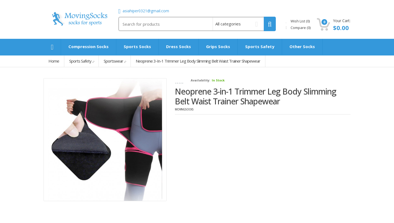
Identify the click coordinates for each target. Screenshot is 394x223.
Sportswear (113, 61)
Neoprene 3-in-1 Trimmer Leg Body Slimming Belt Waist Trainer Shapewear (198, 61)
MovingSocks (184, 109)
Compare (298, 27)
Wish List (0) (298, 21)
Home (53, 61)
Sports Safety (80, 61)
